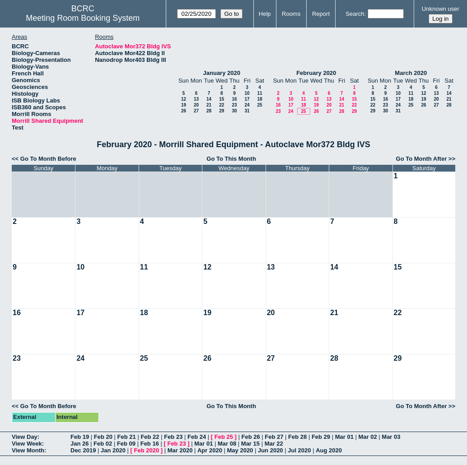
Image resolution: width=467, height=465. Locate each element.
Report (321, 13)
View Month (28, 450)
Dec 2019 (83, 450)
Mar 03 (391, 436)
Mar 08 (227, 443)
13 (196, 99)
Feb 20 (103, 436)
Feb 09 (126, 443)
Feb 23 (173, 436)
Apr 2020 (209, 450)
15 (221, 99)
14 (208, 99)
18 (259, 99)
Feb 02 (102, 443)
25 (259, 104)
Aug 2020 (329, 450)
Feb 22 (149, 436)
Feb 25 (224, 436)
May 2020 (240, 450)
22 (221, 104)
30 (234, 110)
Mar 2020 (180, 450)
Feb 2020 (146, 450)
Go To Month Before (48, 158)
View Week (27, 443)
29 (221, 110)
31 (246, 110)
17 (246, 99)
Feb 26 (250, 436)
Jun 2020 (270, 450)
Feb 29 (321, 436)
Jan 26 (79, 443)
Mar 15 (250, 443)
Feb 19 (79, 436)
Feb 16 (149, 443)
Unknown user (440, 8)
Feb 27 (274, 436)
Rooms (291, 13)
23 (234, 104)
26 (183, 110)
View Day (24, 436)
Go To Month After (421, 158)
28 (208, 110)
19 (183, 104)
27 (196, 110)
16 (234, 99)
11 (259, 93)
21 (208, 104)
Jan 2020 (113, 450)
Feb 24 (196, 436)
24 (246, 104)
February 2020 (316, 73)
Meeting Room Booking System (83, 18)
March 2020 (411, 73)
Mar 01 (344, 436)
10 (246, 93)
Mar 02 (367, 436)
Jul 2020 (299, 450)
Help (265, 13)
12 (183, 99)
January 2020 (221, 73)
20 (196, 104)
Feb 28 (297, 436)
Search (355, 13)
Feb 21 (126, 436)
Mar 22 (274, 443)
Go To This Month (231, 158)
